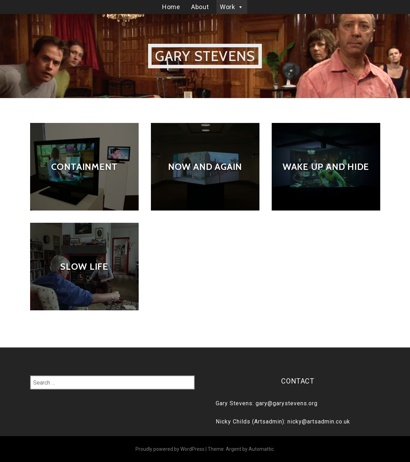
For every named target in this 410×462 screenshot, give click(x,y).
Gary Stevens (205, 55)
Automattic (261, 449)
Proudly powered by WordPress (169, 449)
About (200, 7)
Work (232, 7)
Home (171, 7)
